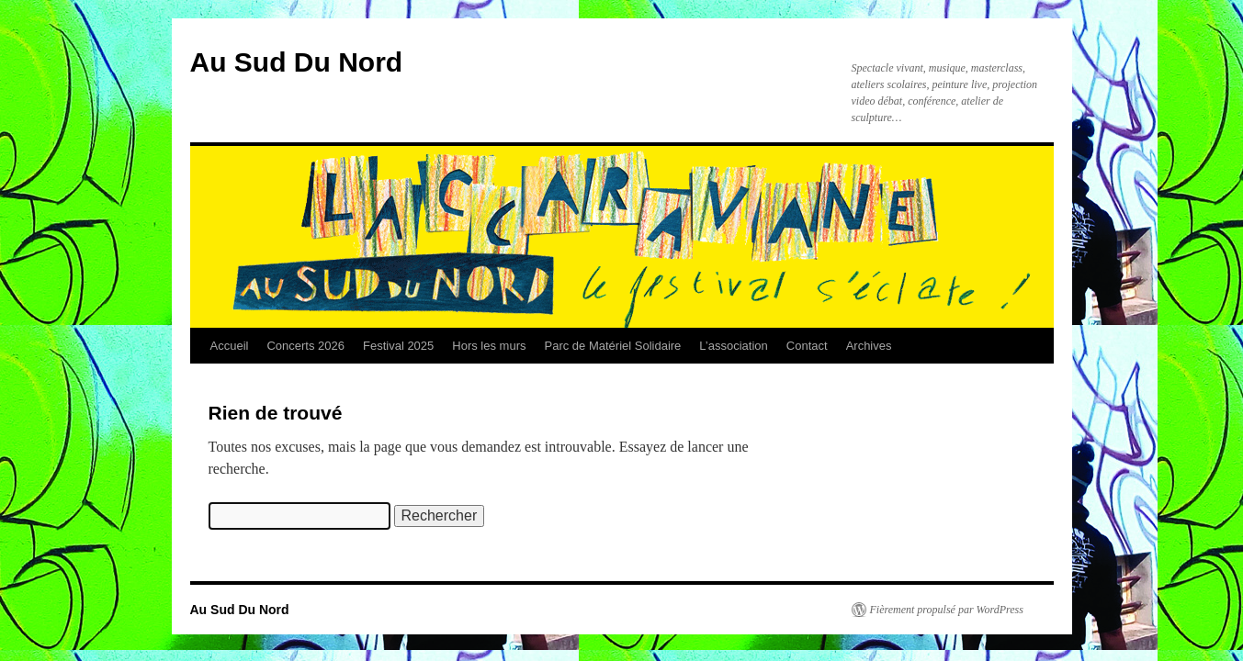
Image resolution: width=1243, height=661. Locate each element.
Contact (807, 346)
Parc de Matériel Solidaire (613, 346)
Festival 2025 (398, 346)
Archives (869, 346)
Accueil (229, 346)
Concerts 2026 (305, 346)
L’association (733, 346)
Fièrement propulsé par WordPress (946, 609)
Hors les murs (488, 346)
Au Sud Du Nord (296, 62)
